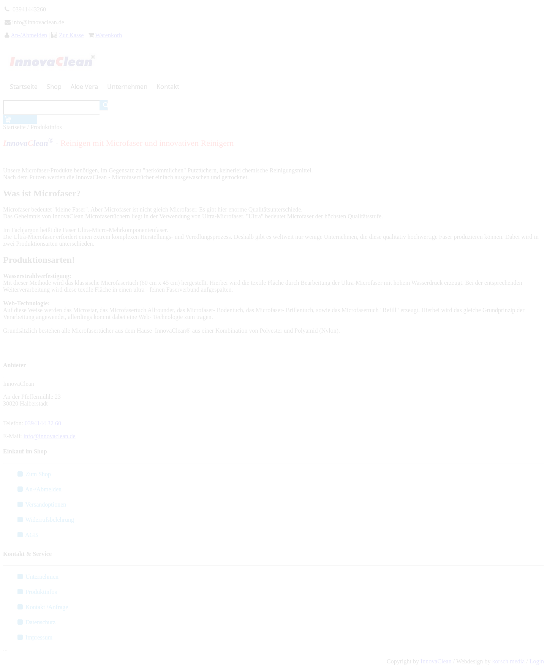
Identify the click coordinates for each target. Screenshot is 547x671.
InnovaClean (436, 661)
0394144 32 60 (43, 423)
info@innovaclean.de (50, 436)
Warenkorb (108, 35)
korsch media (508, 661)
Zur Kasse (71, 35)
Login (537, 661)
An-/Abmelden (29, 35)
